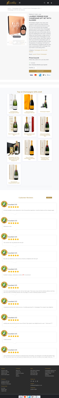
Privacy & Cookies (20, 373)
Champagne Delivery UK (50, 370)
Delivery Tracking (5, 371)
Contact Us (18, 371)
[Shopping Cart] (48, 3)
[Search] (44, 3)
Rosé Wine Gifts (34, 374)
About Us (18, 370)
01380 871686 (33, 389)
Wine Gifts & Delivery (35, 370)
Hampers (47, 374)
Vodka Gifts (3, 390)
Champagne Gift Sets (49, 371)
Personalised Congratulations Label (13, 182)
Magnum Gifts (48, 373)
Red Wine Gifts (33, 371)
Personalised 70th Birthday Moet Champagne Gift (45, 158)
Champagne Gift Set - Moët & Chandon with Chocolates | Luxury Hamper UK (14, 159)
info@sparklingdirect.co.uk (36, 385)
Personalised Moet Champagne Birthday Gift (45, 135)
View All (49, 197)
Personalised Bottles (49, 375)
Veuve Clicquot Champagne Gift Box (29, 112)
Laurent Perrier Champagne (40, 54)
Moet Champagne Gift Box (13, 134)
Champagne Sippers (45, 111)
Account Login (4, 370)
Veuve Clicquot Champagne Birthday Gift (29, 158)
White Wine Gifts (34, 373)
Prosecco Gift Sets (5, 381)
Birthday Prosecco (5, 382)
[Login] (51, 3)
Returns (17, 375)
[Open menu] (20, 3)
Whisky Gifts (4, 389)
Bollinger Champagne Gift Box (29, 134)
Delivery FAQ (4, 373)
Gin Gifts (3, 388)
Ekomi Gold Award (5, 374)
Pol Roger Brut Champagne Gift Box (14, 112)
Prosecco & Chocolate (6, 383)
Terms (17, 374)
